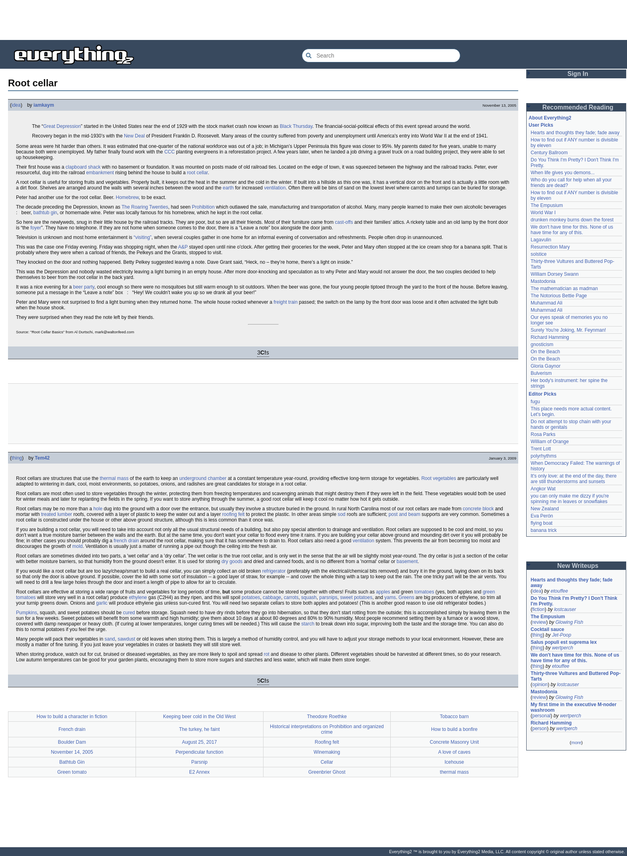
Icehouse (454, 762)
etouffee (559, 591)
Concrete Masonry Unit (454, 742)
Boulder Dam (72, 742)
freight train (286, 302)
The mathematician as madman (564, 288)
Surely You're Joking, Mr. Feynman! (568, 330)
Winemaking (327, 752)
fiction (538, 609)
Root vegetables (438, 478)
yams (390, 597)
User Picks (541, 125)
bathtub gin (45, 212)
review (539, 622)
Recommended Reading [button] (577, 107)
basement (407, 561)
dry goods (232, 561)
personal (541, 716)
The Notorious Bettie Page (559, 296)
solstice (539, 254)
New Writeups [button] (578, 565)
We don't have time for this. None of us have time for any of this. (573, 229)
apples (383, 592)
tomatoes (424, 592)
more (576, 742)
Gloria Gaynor (546, 366)
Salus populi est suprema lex (564, 642)
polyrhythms (544, 456)
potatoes (251, 597)
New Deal (134, 136)
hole (97, 509)
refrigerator (274, 571)
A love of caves (454, 752)
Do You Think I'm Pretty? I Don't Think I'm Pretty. (575, 601)
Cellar (327, 762)
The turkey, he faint (199, 729)
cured (129, 612)
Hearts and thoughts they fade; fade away (575, 132)
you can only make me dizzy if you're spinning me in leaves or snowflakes (570, 498)
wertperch (562, 648)
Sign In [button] (577, 73)
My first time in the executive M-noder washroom (574, 707)
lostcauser (565, 609)
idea (16, 105)
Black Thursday (296, 126)
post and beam (404, 514)
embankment (100, 172)
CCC (169, 152)
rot (267, 654)
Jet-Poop (561, 635)
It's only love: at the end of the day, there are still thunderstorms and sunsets (574, 478)
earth (228, 188)
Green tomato (71, 772)
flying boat (542, 523)
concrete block (478, 509)
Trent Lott (541, 449)
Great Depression (62, 126)
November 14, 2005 (72, 752)
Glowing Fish (569, 622)
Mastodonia (543, 281)
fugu (535, 401)
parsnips (328, 597)
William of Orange (550, 441)
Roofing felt (327, 742)
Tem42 (42, 458)
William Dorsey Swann (555, 274)
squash (309, 597)
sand (109, 639)
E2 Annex (199, 772)
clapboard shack (83, 167)
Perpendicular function (199, 752)
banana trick (544, 530)
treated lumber (56, 514)
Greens (406, 597)
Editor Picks (542, 394)
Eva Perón (542, 516)
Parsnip (199, 762)
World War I (543, 212)
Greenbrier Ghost (326, 772)
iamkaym (44, 105)
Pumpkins (26, 612)
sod (341, 514)
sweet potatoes (356, 597)
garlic (102, 603)
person (539, 728)
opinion (540, 684)
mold (77, 546)
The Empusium (547, 205)
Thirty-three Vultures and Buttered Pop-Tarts (576, 676)
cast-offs (344, 222)
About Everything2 (550, 118)
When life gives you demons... (563, 172)
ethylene (138, 597)
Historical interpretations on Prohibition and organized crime (327, 729)
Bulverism (541, 373)
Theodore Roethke (327, 716)
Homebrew (127, 197)
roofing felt (233, 514)
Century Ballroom (549, 152)
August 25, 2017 (199, 742)
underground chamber (202, 478)
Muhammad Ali (546, 303)
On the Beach (545, 351)
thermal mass (114, 478)
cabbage (272, 597)
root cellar (197, 172)
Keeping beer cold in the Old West (199, 716)
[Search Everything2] (381, 55)
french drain (126, 540)
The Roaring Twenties (145, 207)
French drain (71, 729)
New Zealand (545, 509)
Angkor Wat (543, 489)
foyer (35, 228)
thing (17, 458)
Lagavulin (541, 240)
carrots (291, 597)
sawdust (126, 639)
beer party (83, 287)
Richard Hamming (550, 337)
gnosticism (542, 344)
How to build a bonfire (454, 729)
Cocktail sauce (547, 629)
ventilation (275, 188)
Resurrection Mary (550, 247)
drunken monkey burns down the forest (572, 220)
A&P (183, 247)
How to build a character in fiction (71, 716)
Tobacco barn (454, 716)
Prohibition (203, 207)
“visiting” (143, 237)
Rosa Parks (543, 434)
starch (307, 624)
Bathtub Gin (71, 762)
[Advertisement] (313, 20)
